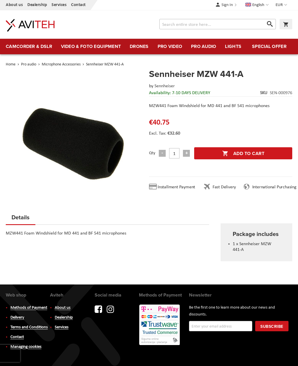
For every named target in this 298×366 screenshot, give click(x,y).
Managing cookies (25, 347)
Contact (78, 5)
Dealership (37, 5)
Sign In (227, 5)
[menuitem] (29, 46)
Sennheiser (164, 86)
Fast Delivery (224, 187)
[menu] (149, 46)
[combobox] (217, 24)
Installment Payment (177, 187)
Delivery (17, 317)
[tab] (20, 219)
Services (58, 5)
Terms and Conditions (29, 327)
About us (14, 5)
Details (21, 217)
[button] (282, 5)
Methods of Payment (28, 308)
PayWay (160, 325)
